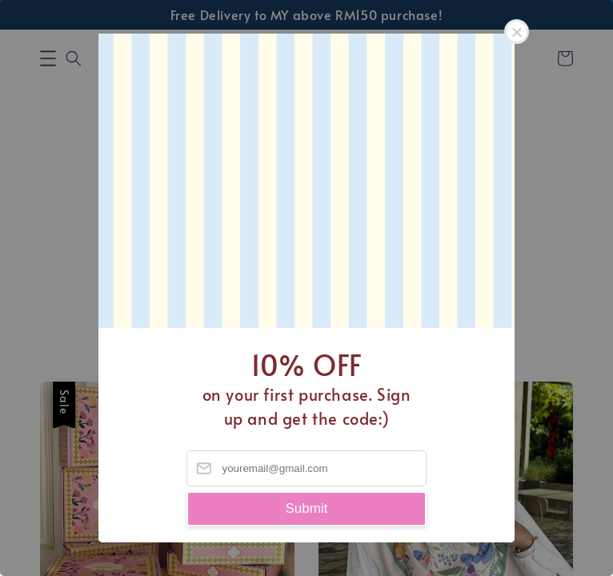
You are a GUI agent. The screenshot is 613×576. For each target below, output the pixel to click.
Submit (307, 508)
